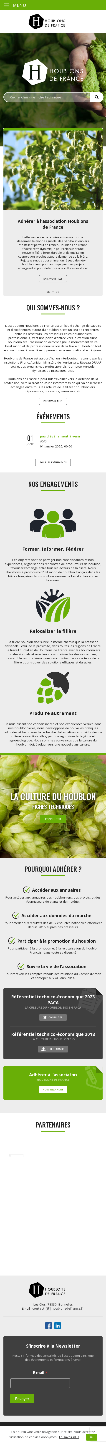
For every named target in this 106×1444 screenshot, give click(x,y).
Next (96, 178)
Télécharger (55, 1049)
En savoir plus (53, 278)
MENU (14, 5)
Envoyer (22, 1398)
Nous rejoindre (53, 1089)
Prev (10, 178)
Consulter (53, 819)
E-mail (40, 1373)
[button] (96, 97)
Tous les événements (53, 462)
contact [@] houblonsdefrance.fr (58, 1308)
